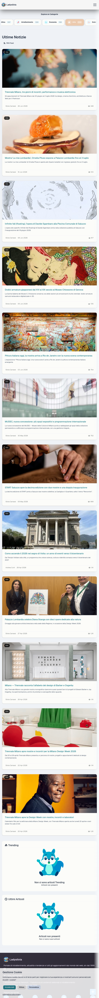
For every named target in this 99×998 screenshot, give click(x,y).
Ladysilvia (13, 960)
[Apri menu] (94, 4)
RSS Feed (9, 43)
